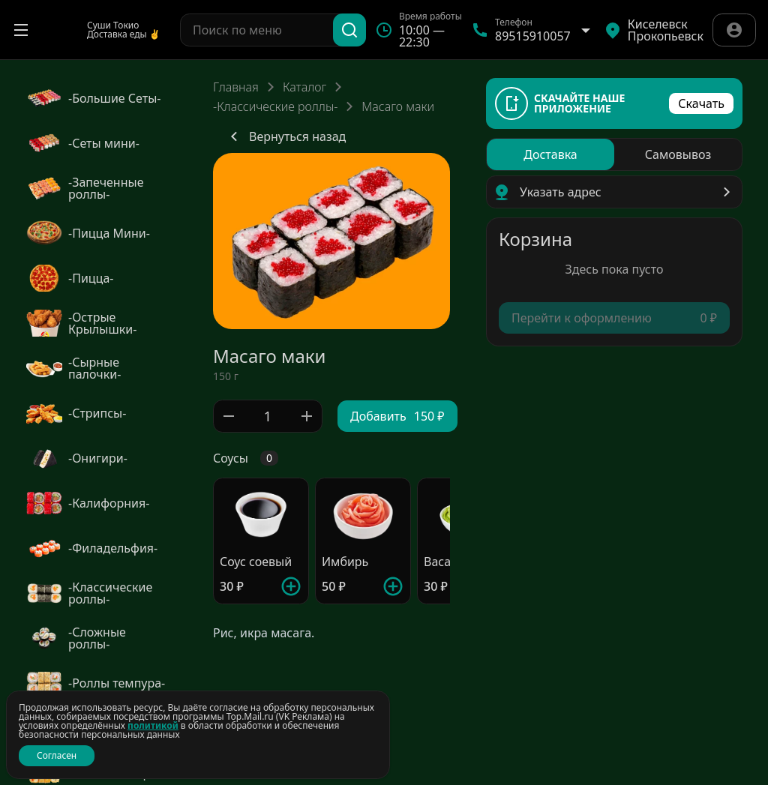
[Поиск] (349, 29)
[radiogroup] (614, 154)
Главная (236, 87)
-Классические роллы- (275, 106)
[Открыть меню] (21, 29)
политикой (153, 725)
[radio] (550, 154)
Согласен (56, 755)
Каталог (304, 87)
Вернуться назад (285, 136)
